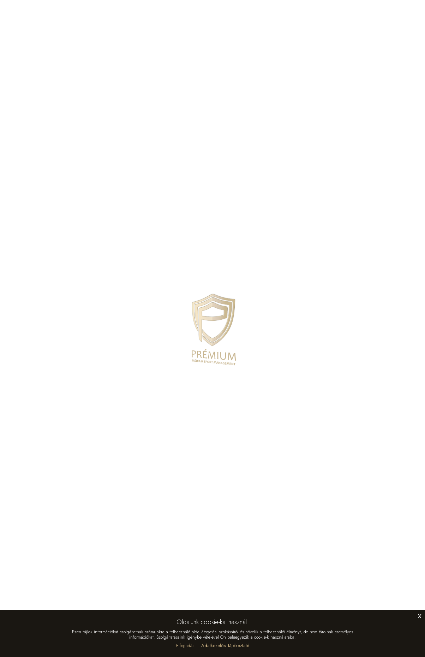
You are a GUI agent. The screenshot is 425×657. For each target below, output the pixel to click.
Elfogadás (185, 645)
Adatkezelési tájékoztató (225, 645)
